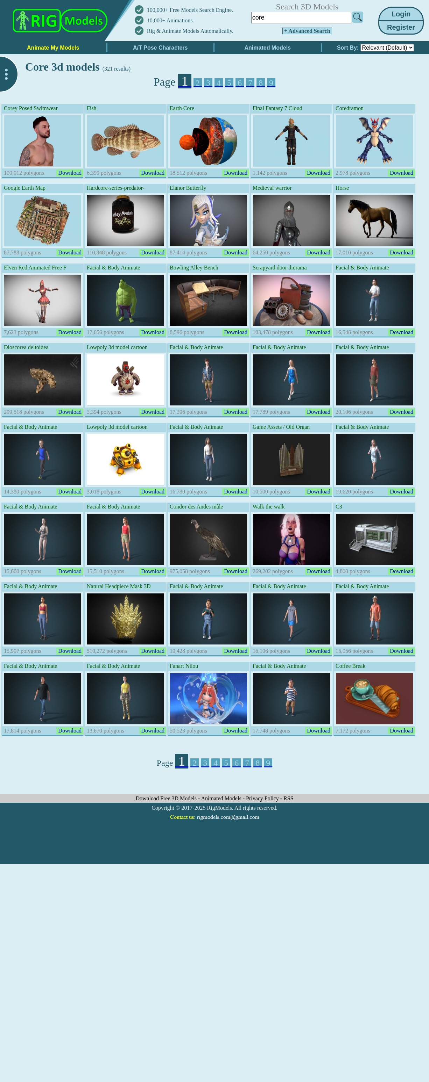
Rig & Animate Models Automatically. (190, 31)
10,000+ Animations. (170, 20)
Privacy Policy (263, 798)
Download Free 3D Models (166, 798)
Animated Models (222, 798)
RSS (288, 798)
